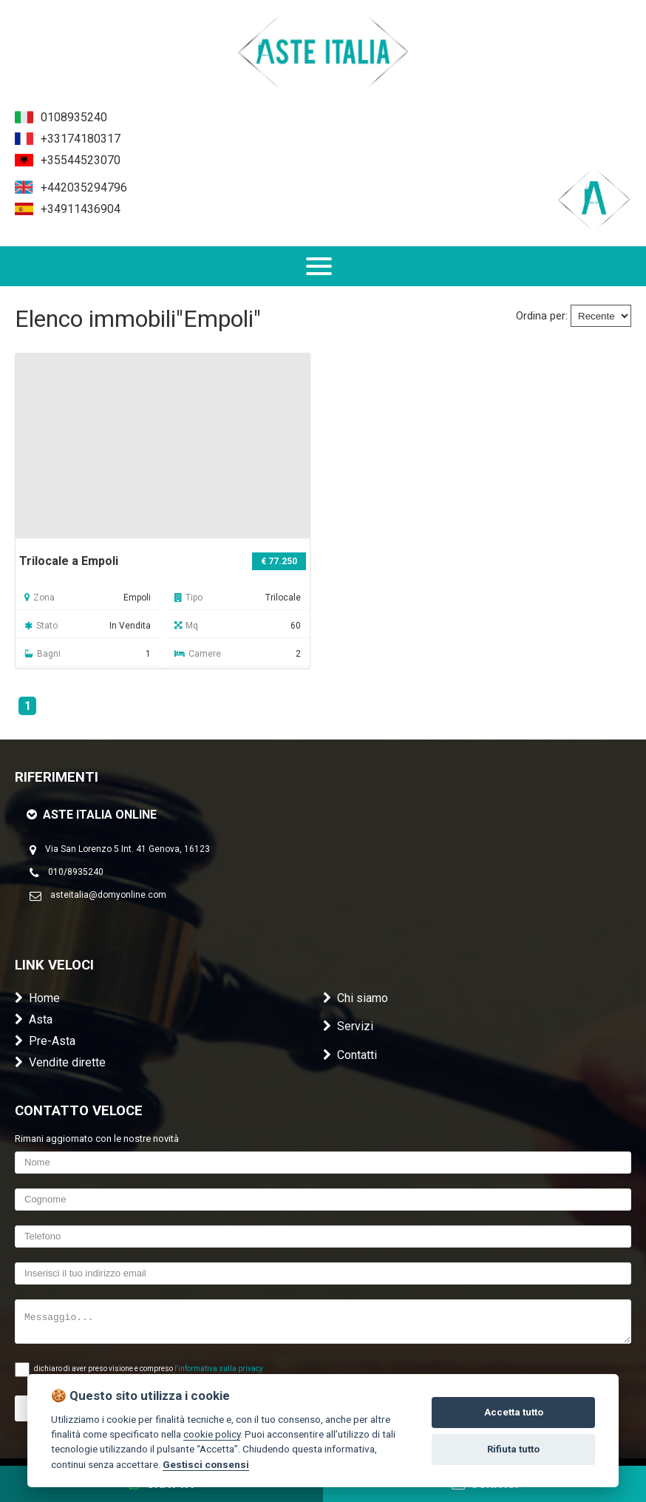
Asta (33, 1019)
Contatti (350, 1055)
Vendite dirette (60, 1062)
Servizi (348, 1026)
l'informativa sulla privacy (218, 1368)
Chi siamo (355, 998)
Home (37, 998)
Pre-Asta (45, 1041)
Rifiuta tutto (513, 1449)
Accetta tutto (513, 1412)
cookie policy (211, 1434)
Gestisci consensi (206, 1464)
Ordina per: (542, 316)
